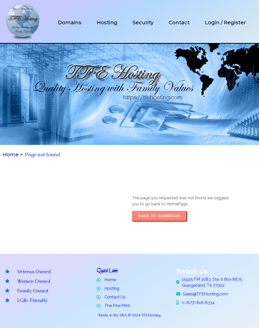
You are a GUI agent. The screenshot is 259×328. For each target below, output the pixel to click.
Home (11, 154)
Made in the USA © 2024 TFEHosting (129, 315)
